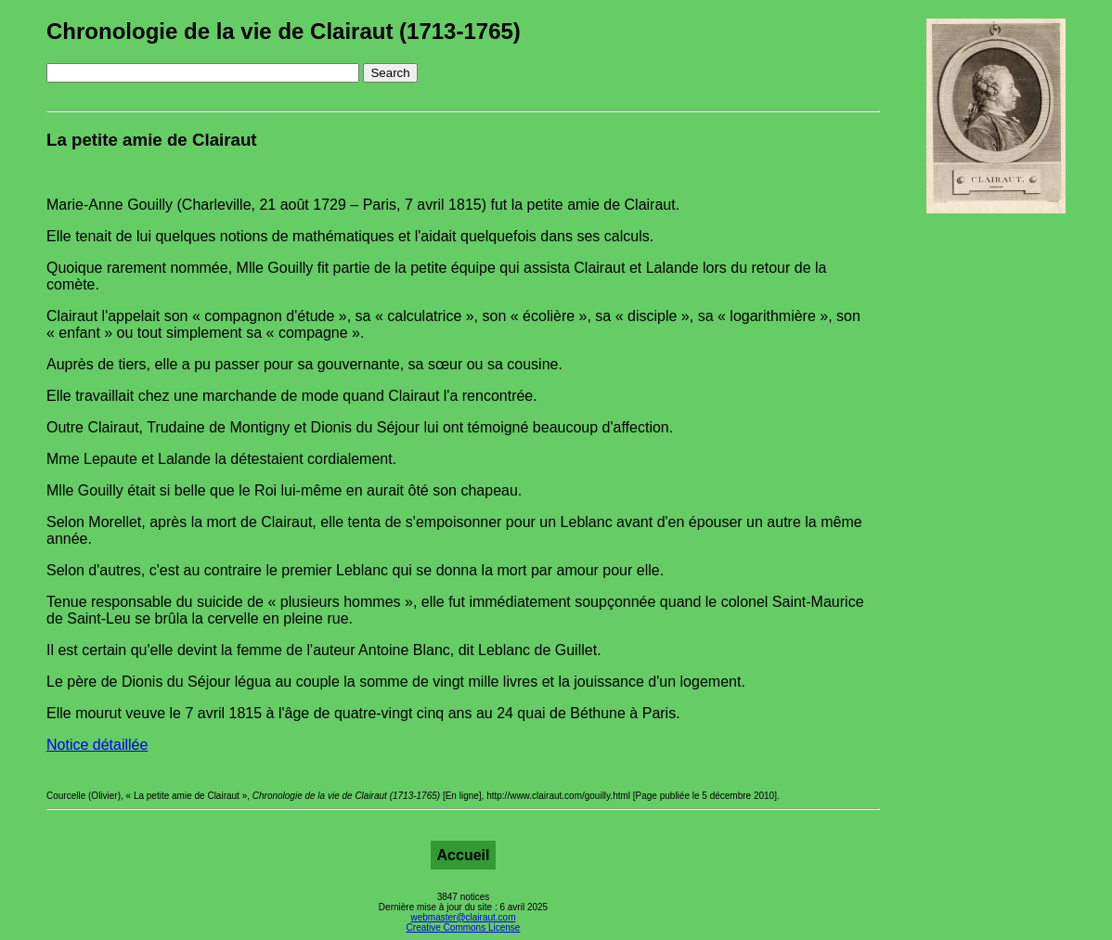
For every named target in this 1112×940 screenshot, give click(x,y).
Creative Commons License (464, 927)
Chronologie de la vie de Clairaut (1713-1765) (283, 31)
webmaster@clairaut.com (463, 917)
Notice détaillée (97, 745)
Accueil (463, 855)
